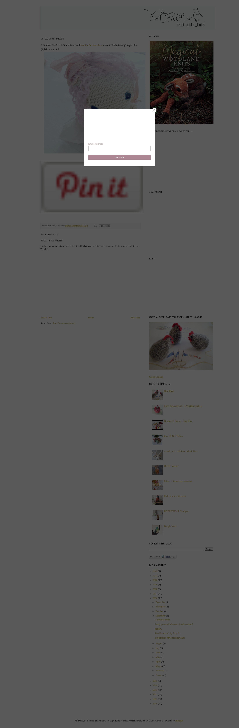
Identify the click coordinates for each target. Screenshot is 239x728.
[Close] (154, 110)
